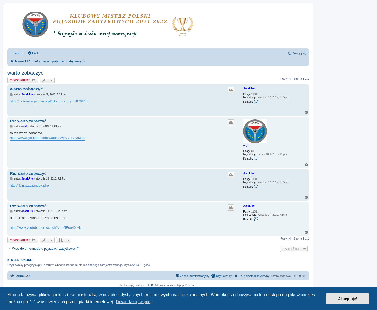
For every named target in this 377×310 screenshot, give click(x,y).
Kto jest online (19, 260)
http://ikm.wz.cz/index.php (29, 185)
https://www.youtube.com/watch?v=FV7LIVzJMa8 (47, 138)
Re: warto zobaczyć (28, 121)
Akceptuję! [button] (347, 299)
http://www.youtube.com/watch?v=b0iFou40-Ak (45, 228)
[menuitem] (32, 53)
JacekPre (249, 88)
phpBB (151, 285)
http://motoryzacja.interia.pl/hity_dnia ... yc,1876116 (48, 101)
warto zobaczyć (25, 73)
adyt (246, 145)
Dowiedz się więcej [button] (133, 302)
